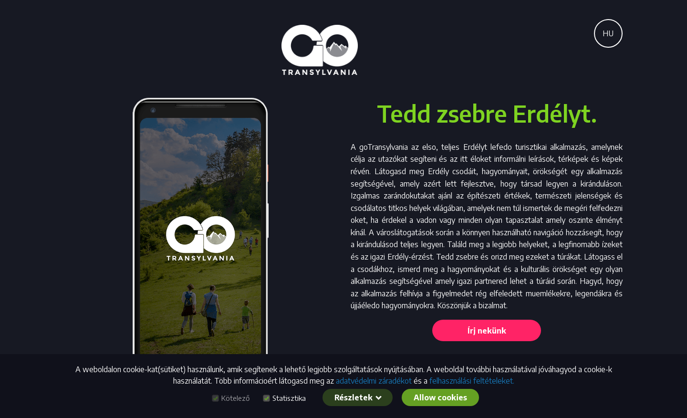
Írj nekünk (487, 330)
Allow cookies (440, 397)
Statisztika (289, 398)
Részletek (358, 397)
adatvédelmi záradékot (374, 381)
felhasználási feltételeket (471, 381)
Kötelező (235, 398)
